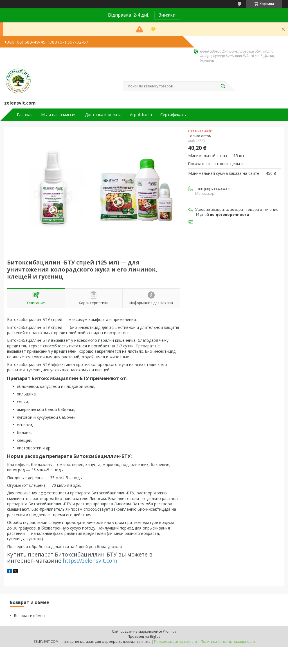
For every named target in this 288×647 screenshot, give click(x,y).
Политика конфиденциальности (228, 641)
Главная (25, 115)
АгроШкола (141, 115)
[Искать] (222, 86)
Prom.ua (169, 631)
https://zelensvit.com (90, 560)
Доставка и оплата (103, 115)
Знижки (167, 15)
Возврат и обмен (29, 615)
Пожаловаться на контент (175, 641)
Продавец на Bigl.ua (144, 636)
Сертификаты (173, 115)
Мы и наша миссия (58, 115)
